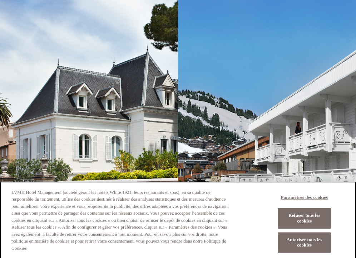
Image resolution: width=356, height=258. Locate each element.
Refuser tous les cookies (304, 220)
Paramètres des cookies (304, 199)
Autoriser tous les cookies (304, 244)
